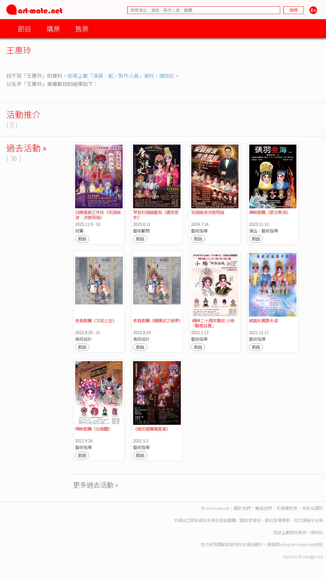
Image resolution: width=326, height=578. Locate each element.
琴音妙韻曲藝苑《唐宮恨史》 (156, 214)
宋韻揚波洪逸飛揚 (207, 212)
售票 (82, 28)
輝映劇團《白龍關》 (93, 429)
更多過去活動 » (95, 484)
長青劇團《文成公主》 (96, 321)
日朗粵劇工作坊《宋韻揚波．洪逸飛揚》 (98, 214)
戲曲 (82, 239)
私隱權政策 (287, 508)
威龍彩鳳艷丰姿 (263, 321)
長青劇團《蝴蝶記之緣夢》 (158, 321)
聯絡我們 (263, 508)
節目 (24, 28)
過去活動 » (26, 147)
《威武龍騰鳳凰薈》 (151, 429)
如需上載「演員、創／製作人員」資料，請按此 (120, 75)
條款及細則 (312, 508)
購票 (53, 28)
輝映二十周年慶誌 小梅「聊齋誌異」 (212, 323)
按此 (319, 532)
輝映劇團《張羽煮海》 (269, 212)
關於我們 (242, 508)
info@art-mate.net (297, 544)
